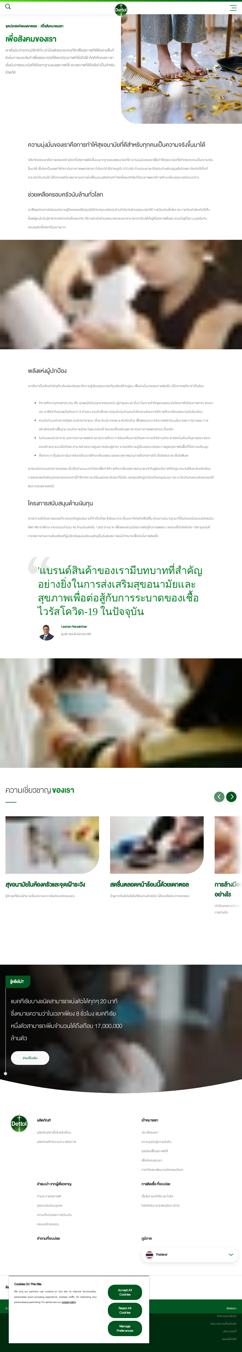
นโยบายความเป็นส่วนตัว (223, 1323)
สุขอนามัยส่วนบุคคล (49, 1205)
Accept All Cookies (125, 1292)
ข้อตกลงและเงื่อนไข (227, 1316)
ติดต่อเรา (232, 1308)
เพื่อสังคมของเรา (52, 26)
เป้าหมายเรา (150, 1120)
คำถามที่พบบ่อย (48, 1239)
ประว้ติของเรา (150, 1132)
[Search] (8, 8)
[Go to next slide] (231, 797)
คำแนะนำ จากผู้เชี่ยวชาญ (54, 1184)
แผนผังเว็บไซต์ (229, 1339)
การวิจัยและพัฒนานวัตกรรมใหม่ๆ (162, 1169)
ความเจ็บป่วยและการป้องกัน (54, 1215)
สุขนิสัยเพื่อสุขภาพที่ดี (155, 1151)
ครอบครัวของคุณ (48, 1224)
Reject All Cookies (125, 1310)
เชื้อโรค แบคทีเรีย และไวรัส (157, 1196)
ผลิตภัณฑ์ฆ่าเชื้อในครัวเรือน (54, 1132)
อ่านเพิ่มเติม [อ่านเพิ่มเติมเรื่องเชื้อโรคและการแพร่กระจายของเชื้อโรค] (30, 1058)
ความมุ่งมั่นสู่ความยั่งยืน (156, 1142)
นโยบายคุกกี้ (230, 1331)
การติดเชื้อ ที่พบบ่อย (156, 1184)
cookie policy (69, 1302)
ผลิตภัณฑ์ (44, 1120)
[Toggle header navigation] (233, 8)
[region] (79, 1309)
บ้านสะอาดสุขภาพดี (49, 1196)
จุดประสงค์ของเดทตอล (21, 26)
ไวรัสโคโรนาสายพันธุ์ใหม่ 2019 (160, 1205)
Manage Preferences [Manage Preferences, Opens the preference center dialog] (125, 1328)
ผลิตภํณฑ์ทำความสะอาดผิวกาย (56, 1142)
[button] (190, 1254)
